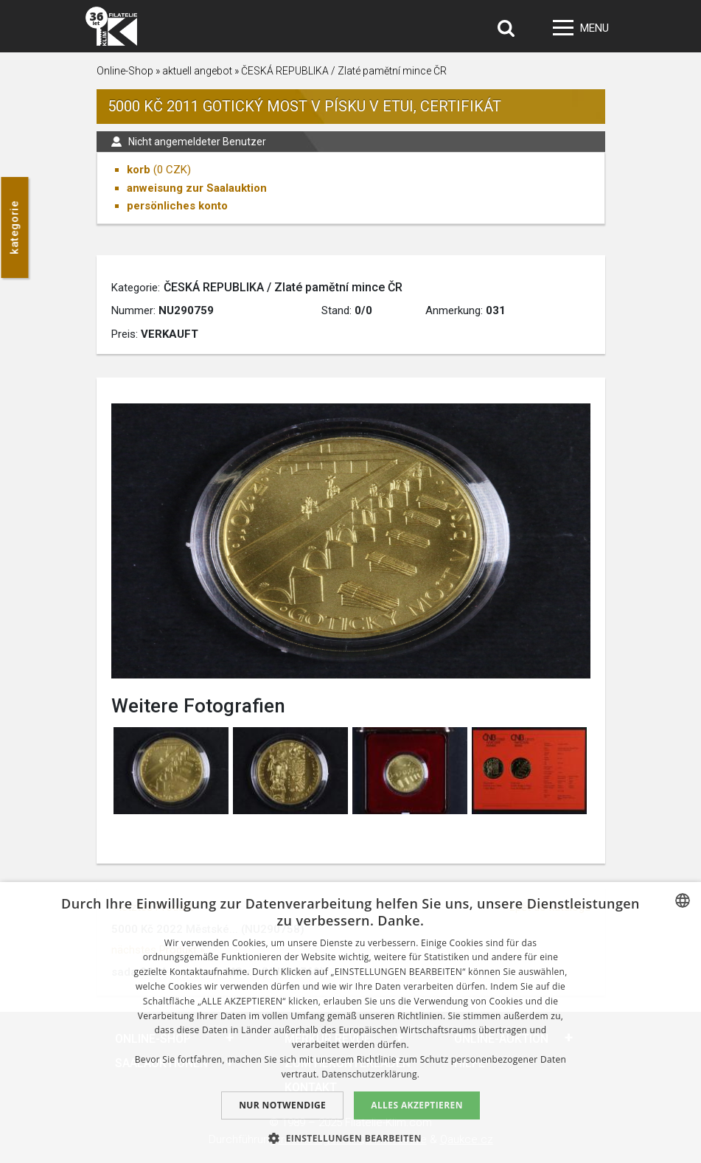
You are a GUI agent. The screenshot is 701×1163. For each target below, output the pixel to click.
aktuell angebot (197, 71)
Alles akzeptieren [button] (417, 1105)
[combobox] (682, 900)
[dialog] (350, 1022)
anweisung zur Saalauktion (197, 188)
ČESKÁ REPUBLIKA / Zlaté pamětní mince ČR (344, 71)
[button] (350, 1138)
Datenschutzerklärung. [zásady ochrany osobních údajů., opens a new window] (370, 1074)
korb (138, 169)
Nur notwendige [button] (282, 1105)
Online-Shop (125, 71)
